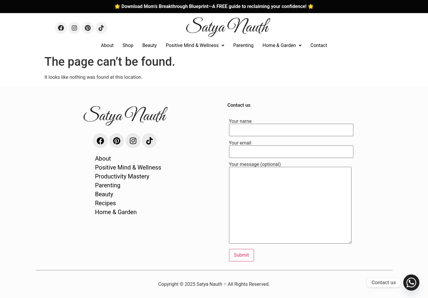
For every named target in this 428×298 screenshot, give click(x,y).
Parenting (243, 45)
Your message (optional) (290, 203)
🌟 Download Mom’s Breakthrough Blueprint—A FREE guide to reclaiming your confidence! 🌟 (213, 6)
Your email (291, 147)
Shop (128, 45)
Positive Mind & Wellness (195, 45)
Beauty (149, 45)
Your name (291, 126)
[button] (195, 45)
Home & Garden (282, 45)
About (107, 45)
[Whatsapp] (411, 283)
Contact (319, 45)
